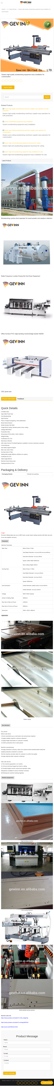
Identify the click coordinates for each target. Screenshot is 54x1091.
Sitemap (50, 1080)
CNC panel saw (6, 391)
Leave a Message (9, 1073)
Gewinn (3, 9)
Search (47, 97)
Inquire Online (8, 87)
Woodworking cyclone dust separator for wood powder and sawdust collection (26, 218)
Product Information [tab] (8, 399)
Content (6, 1060)
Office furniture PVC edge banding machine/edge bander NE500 (22, 334)
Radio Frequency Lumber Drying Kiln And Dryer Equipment (20, 276)
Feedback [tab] (20, 399)
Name (5, 1040)
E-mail (5, 1053)
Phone (5, 1046)
